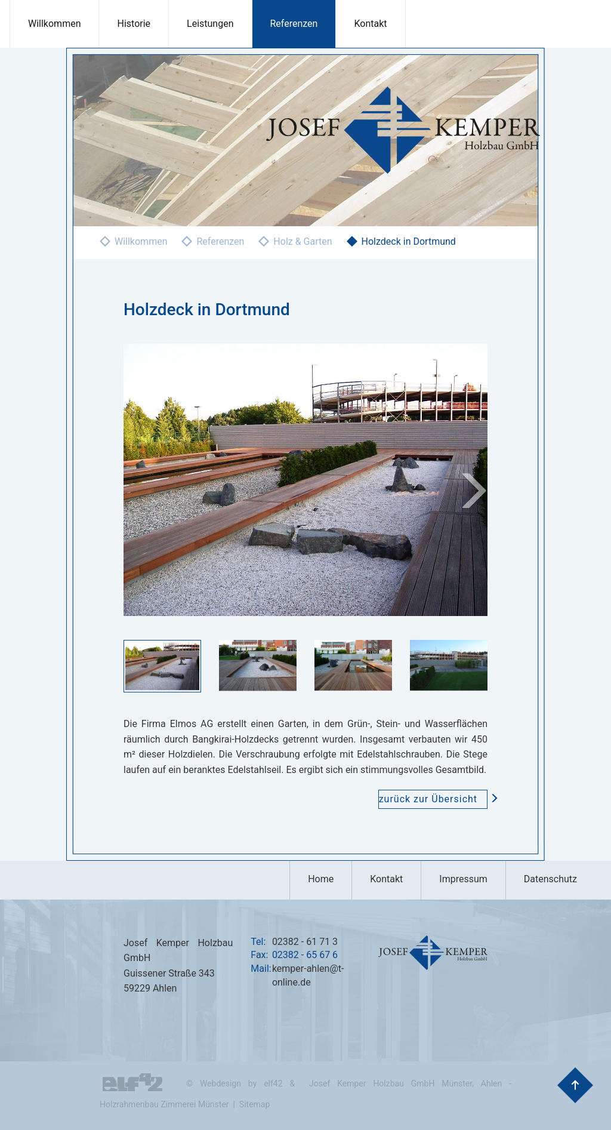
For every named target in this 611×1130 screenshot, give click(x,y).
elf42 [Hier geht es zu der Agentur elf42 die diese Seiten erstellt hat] (273, 1083)
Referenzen (294, 23)
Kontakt (370, 23)
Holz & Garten (302, 241)
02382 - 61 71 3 (305, 941)
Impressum (463, 879)
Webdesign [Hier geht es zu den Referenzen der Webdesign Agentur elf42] (220, 1083)
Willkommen (54, 23)
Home (321, 879)
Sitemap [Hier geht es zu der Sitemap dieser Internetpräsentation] (254, 1104)
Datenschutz (550, 879)
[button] (460, 479)
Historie (133, 23)
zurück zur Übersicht (433, 799)
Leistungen (210, 23)
